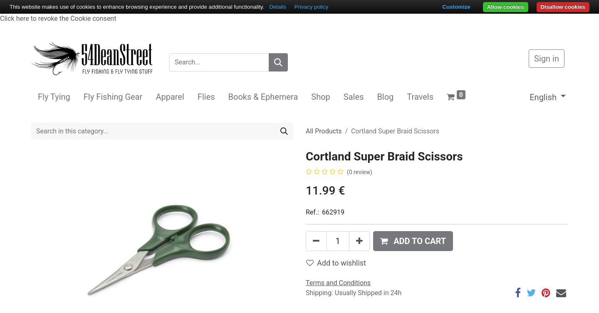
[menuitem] (54, 96)
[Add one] (359, 241)
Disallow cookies (563, 7)
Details (277, 7)
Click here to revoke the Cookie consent (58, 18)
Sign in (546, 59)
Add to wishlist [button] (336, 263)
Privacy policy (311, 7)
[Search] (278, 62)
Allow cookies (505, 7)
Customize (456, 7)
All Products (324, 131)
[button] (413, 241)
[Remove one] (316, 241)
